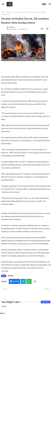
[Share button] (34, 281)
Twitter (23, 281)
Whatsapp (29, 281)
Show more (45, 302)
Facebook (16, 281)
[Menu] (3, 4)
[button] (44, 4)
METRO (9, 12)
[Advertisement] (26, 343)
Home (3, 12)
